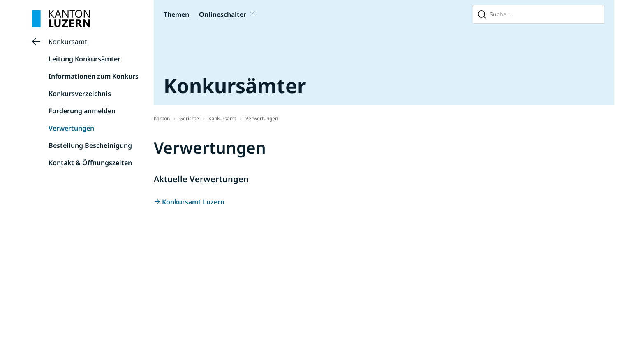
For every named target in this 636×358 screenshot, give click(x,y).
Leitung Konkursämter (84, 58)
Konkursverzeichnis (80, 93)
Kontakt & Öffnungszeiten (90, 162)
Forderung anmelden (82, 110)
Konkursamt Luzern (193, 201)
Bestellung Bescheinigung (90, 145)
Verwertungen (71, 128)
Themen (176, 14)
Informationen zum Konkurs (94, 76)
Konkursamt (68, 41)
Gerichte (189, 118)
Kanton (162, 118)
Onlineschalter (222, 14)
